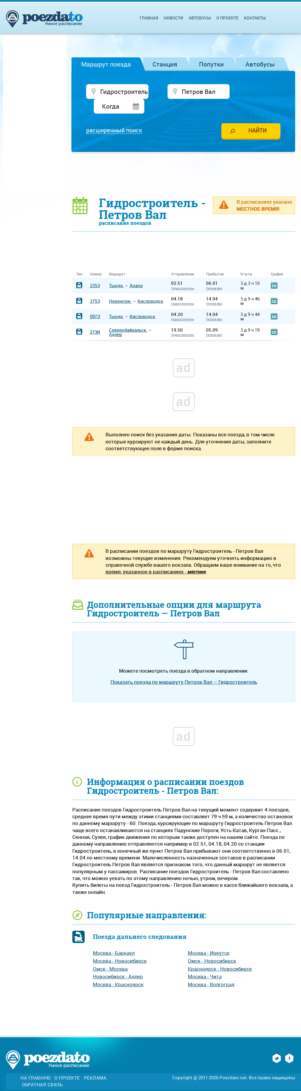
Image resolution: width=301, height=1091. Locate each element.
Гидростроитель (182, 274)
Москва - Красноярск (118, 970)
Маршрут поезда (106, 64)
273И (95, 318)
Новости (173, 18)
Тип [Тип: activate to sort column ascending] (79, 259)
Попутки (211, 64)
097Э (95, 302)
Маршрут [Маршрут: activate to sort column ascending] (117, 259)
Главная (149, 18)
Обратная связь (42, 1070)
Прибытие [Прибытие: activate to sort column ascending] (215, 259)
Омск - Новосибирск (212, 946)
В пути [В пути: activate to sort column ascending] (246, 259)
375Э (95, 287)
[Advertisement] (184, 159)
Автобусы (260, 64)
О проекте (227, 18)
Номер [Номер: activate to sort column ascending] (96, 259)
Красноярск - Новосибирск (220, 954)
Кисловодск (150, 287)
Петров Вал (214, 274)
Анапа (136, 271)
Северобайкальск (128, 315)
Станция (165, 64)
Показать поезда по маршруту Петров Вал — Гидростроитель (184, 667)
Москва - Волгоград (211, 970)
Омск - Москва (110, 954)
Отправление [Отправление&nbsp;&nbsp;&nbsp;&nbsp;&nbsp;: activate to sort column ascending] (185, 259)
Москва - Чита (205, 962)
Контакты (255, 18)
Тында (116, 271)
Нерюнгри (120, 287)
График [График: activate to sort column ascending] (277, 259)
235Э (95, 271)
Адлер (115, 320)
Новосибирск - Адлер (118, 962)
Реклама (95, 1064)
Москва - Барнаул (114, 938)
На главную (35, 1064)
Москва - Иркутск (209, 938)
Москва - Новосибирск (120, 946)
